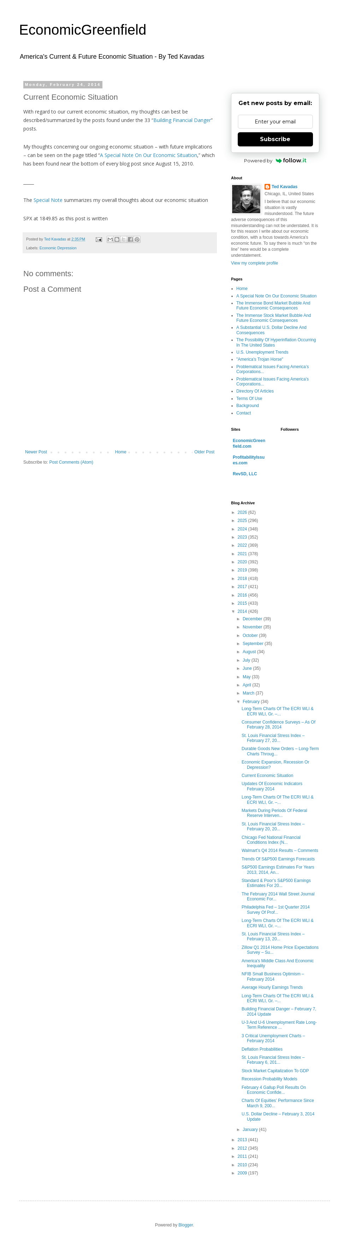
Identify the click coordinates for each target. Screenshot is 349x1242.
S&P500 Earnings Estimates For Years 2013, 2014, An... (278, 870)
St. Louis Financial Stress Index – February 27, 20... (273, 738)
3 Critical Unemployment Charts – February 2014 (273, 1038)
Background (247, 405)
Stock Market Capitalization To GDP (275, 1070)
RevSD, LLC (245, 473)
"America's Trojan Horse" (259, 359)
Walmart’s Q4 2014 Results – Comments (280, 850)
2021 (243, 553)
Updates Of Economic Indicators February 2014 (272, 786)
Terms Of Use (249, 398)
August (250, 651)
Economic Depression (58, 248)
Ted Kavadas (284, 186)
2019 (243, 570)
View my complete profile (254, 263)
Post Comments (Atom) (71, 462)
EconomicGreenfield (82, 29)
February (252, 701)
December (253, 618)
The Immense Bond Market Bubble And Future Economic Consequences (273, 305)
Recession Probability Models (269, 1078)
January (251, 1129)
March (249, 693)
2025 (243, 520)
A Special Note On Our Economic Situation (148, 155)
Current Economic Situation (267, 775)
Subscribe (275, 139)
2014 (243, 611)
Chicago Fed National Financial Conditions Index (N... (271, 840)
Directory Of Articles (255, 391)
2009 (243, 1173)
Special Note (48, 200)
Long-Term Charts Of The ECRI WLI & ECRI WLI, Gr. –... (278, 711)
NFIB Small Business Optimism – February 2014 (273, 976)
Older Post (204, 451)
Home (120, 451)
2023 (243, 537)
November (253, 627)
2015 (243, 603)
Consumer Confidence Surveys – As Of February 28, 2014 (278, 725)
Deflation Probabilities (262, 1049)
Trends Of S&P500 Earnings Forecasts (278, 859)
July (247, 660)
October (251, 635)
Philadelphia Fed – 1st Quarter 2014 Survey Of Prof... (276, 910)
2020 (243, 561)
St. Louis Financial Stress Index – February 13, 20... (273, 936)
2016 (243, 595)
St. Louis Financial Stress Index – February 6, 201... (273, 1060)
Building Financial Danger (182, 120)
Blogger (185, 1225)
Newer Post (36, 451)
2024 (243, 529)
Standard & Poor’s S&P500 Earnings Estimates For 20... (276, 883)
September (254, 643)
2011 (243, 1156)
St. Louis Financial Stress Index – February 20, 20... (273, 826)
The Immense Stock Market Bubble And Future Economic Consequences (273, 318)
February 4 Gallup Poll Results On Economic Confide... (274, 1090)
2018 (243, 578)
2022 (243, 545)
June (248, 668)
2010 (243, 1164)
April (247, 685)
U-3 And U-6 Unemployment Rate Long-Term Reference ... (279, 1025)
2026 (243, 512)
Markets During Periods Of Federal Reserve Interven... (274, 813)
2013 (243, 1139)
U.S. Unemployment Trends (262, 352)
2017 (243, 586)
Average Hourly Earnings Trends (272, 987)
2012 (243, 1148)
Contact (243, 413)
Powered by (275, 160)
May (247, 676)
